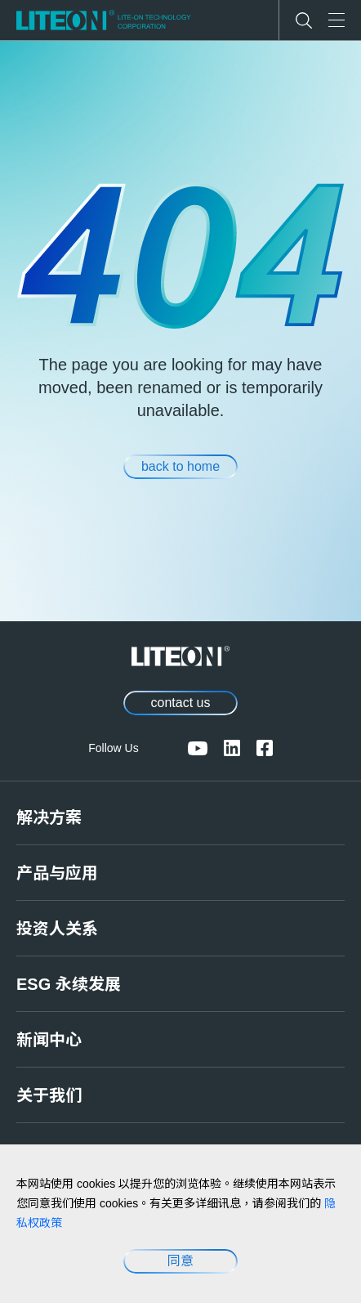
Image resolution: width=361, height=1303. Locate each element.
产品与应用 (57, 873)
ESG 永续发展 (68, 984)
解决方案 (49, 817)
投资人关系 (57, 929)
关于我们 (49, 1095)
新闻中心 (49, 1040)
